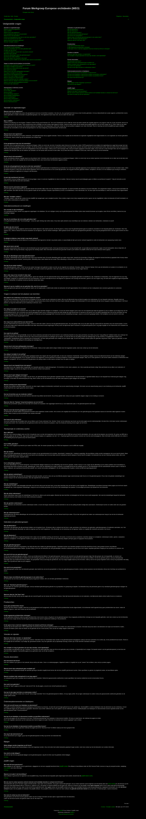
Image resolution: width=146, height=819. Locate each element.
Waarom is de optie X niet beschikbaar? (77, 91)
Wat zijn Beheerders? (72, 29)
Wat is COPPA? (8, 30)
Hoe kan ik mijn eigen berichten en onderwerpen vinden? (81, 67)
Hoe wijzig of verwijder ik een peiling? (13, 73)
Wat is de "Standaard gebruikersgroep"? (77, 38)
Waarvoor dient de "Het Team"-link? (76, 40)
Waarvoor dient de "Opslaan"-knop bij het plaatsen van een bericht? (20, 80)
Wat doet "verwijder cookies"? (11, 41)
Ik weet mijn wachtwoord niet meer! (12, 38)
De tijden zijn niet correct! (10, 50)
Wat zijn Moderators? (72, 30)
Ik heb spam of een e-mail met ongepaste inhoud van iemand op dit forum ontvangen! (88, 48)
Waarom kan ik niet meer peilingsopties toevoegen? (16, 71)
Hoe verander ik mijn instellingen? (12, 47)
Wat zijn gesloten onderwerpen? (12, 100)
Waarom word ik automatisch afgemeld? (14, 40)
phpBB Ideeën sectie (87, 776)
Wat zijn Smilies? (8, 92)
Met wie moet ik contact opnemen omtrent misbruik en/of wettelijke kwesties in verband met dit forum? (92, 92)
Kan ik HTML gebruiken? (10, 90)
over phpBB (7, 768)
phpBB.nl (72, 812)
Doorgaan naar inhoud (28, 12)
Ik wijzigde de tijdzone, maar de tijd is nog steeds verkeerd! (18, 52)
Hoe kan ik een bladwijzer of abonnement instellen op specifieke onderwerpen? (87, 74)
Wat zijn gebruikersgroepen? (74, 32)
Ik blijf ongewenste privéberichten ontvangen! (78, 47)
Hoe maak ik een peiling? (10, 69)
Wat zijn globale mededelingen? (12, 95)
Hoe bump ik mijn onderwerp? (11, 83)
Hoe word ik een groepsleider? (75, 35)
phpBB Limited (64, 766)
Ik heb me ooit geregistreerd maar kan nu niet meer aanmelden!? (20, 37)
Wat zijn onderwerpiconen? (10, 101)
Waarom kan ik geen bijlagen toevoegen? (14, 76)
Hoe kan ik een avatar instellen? (12, 56)
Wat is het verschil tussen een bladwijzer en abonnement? (81, 72)
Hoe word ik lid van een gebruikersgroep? (77, 34)
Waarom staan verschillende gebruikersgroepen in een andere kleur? (84, 37)
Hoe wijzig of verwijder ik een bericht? (13, 66)
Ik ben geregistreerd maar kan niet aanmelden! (15, 34)
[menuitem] (11, 16)
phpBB (60, 810)
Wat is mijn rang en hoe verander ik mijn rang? (15, 58)
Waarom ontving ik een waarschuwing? (13, 77)
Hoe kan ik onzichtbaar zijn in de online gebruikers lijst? (17, 48)
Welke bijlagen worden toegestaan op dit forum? (79, 82)
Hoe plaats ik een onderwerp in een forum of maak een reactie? (19, 65)
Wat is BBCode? (8, 89)
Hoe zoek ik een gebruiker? (74, 65)
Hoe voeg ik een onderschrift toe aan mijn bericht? (16, 68)
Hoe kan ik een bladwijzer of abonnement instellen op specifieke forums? (85, 75)
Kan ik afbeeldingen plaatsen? (11, 93)
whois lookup (111, 783)
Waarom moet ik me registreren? (12, 29)
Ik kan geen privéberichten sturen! (75, 45)
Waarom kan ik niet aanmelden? (12, 35)
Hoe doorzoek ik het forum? (74, 61)
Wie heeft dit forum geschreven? (75, 89)
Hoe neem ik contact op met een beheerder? (78, 94)
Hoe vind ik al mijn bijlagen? (74, 84)
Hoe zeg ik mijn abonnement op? (75, 77)
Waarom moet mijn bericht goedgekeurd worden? (16, 82)
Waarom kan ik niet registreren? (12, 32)
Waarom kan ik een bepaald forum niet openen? (16, 74)
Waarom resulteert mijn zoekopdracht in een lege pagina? (81, 64)
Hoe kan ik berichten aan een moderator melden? (16, 79)
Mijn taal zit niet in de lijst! (10, 53)
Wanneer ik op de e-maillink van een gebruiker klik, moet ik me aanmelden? (22, 59)
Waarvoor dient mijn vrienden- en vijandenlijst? (79, 54)
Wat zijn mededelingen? (10, 97)
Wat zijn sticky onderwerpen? (11, 98)
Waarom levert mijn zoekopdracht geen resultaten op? (80, 62)
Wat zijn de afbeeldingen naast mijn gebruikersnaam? (17, 55)
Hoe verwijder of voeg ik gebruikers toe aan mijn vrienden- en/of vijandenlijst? (86, 55)
